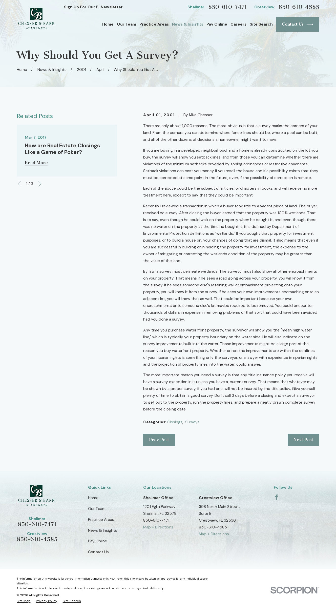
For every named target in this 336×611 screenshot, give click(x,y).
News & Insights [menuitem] (187, 24)
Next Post (303, 439)
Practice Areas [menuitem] (154, 24)
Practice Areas (101, 519)
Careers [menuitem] (238, 24)
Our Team (97, 508)
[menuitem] (23, 601)
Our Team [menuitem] (126, 24)
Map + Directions (158, 527)
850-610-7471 (227, 7)
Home (93, 497)
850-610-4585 (299, 7)
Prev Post (159, 439)
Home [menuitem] (108, 24)
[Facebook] (276, 497)
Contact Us (297, 24)
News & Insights (102, 530)
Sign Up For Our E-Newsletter (93, 7)
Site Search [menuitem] (261, 24)
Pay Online (97, 541)
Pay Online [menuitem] (216, 24)
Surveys (192, 422)
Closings (174, 422)
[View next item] (40, 184)
